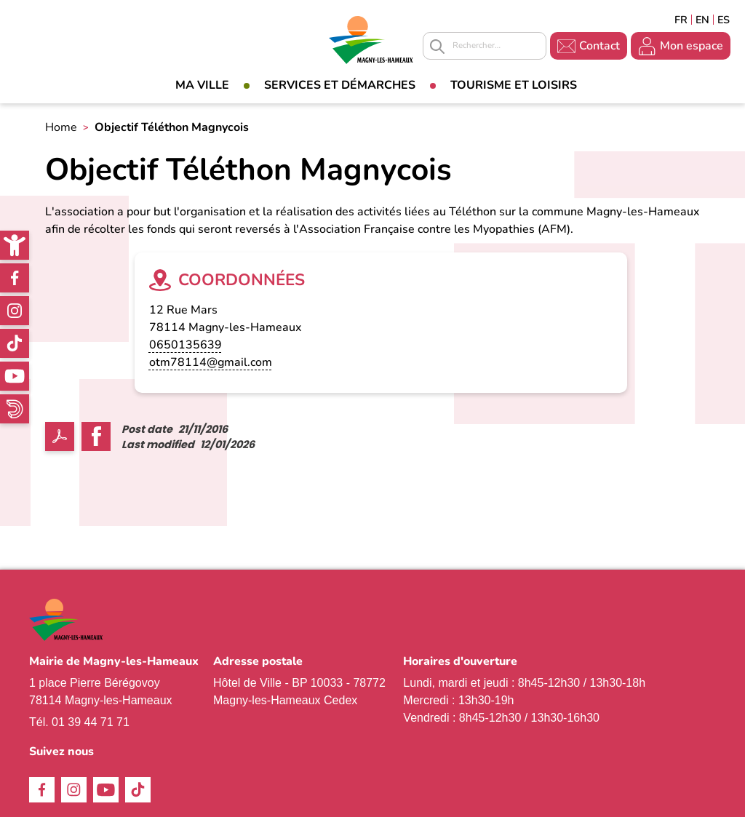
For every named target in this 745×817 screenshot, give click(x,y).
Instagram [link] (14, 310)
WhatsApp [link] (14, 408)
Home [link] (61, 127)
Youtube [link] (14, 376)
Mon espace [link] (691, 46)
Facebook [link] (14, 277)
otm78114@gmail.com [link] (210, 362)
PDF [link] (59, 436)
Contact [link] (599, 46)
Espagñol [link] (723, 20)
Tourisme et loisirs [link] (513, 85)
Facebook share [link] (96, 436)
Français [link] (681, 20)
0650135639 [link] (185, 345)
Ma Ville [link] (202, 85)
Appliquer (437, 46)
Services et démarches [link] (339, 85)
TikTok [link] (14, 343)
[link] (14, 245)
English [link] (702, 20)
